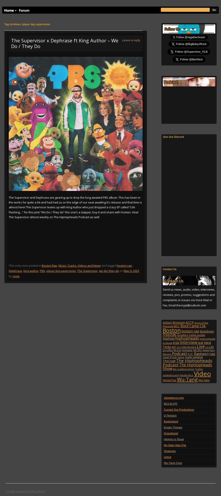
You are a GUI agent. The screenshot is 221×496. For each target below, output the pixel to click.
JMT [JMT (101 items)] (174, 347)
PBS (42, 271)
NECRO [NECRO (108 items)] (197, 350)
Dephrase (15, 271)
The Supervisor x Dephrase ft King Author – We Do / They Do (64, 43)
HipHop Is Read (174, 439)
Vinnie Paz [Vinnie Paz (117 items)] (169, 380)
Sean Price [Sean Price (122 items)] (170, 357)
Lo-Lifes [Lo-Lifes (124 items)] (168, 350)
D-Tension (170, 415)
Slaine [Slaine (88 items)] (180, 357)
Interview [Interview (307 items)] (188, 342)
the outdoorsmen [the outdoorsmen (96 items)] (183, 369)
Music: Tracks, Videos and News (79, 266)
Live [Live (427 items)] (201, 346)
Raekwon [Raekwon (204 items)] (201, 353)
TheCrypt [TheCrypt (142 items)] (169, 361)
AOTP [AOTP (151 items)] (190, 322)
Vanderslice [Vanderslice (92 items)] (186, 375)
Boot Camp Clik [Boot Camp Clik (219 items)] (193, 325)
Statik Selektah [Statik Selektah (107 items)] (194, 357)
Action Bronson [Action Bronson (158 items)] (174, 322)
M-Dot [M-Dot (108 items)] (177, 350)
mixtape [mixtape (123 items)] (187, 350)
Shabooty (170, 451)
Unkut (167, 457)
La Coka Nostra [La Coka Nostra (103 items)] (186, 347)
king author (31, 271)
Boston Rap (49, 266)
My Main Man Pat (175, 445)
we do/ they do (109, 271)
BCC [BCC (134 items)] (177, 326)
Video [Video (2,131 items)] (202, 373)
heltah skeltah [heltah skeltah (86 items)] (197, 335)
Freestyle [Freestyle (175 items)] (169, 334)
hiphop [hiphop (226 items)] (169, 338)
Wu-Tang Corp (173, 463)
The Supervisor (87, 271)
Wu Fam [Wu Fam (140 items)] (204, 380)
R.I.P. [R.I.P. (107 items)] (190, 354)
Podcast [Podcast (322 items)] (179, 353)
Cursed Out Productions (179, 409)
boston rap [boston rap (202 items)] (190, 331)
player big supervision (61, 271)
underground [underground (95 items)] (171, 375)
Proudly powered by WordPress (25, 491)
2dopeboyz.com (174, 397)
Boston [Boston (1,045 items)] (172, 330)
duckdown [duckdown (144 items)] (207, 331)
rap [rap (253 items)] (212, 353)
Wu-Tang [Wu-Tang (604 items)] (187, 379)
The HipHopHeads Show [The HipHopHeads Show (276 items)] (187, 366)
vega (16, 276)
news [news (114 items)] (206, 350)
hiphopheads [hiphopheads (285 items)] (187, 338)
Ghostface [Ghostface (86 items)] (182, 335)
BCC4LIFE (170, 403)
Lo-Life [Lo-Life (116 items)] (209, 347)
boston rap (124, 266)
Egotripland (171, 421)
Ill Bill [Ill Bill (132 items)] (176, 343)
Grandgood (171, 433)
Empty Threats (173, 427)
